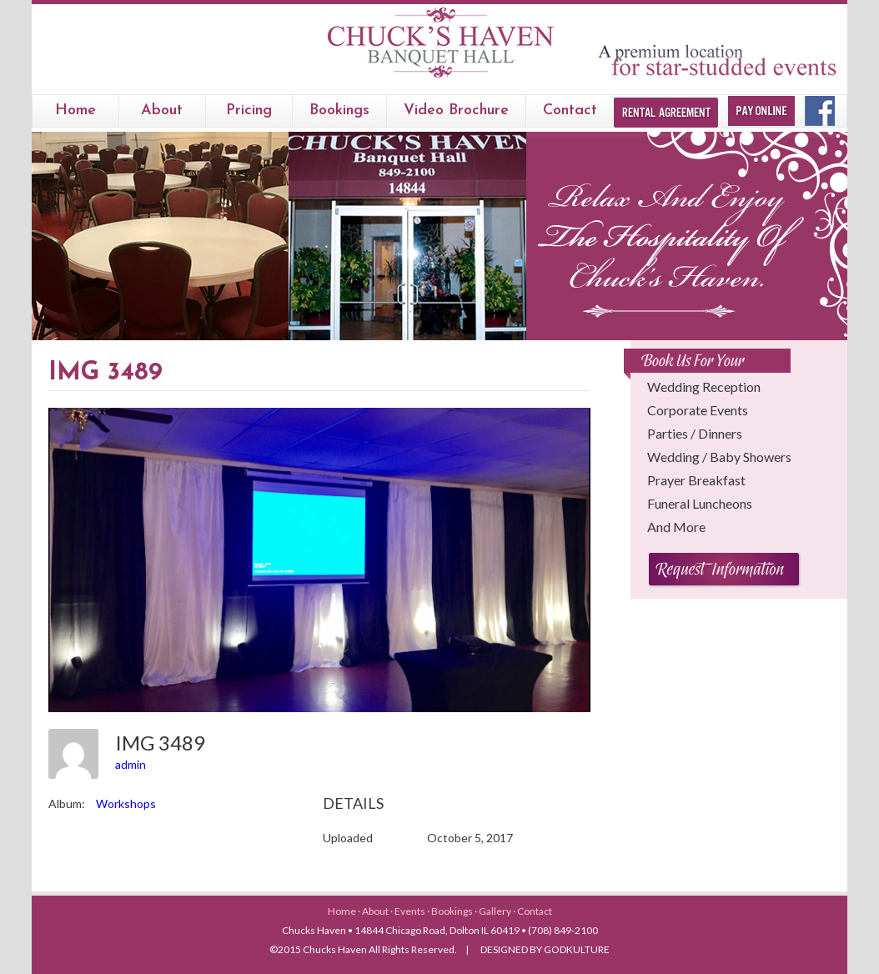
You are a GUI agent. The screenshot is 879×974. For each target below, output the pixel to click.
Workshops (126, 803)
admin (130, 764)
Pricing (249, 110)
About (162, 110)
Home (75, 110)
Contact (570, 110)
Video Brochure (456, 110)
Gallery (496, 911)
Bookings (453, 911)
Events (410, 911)
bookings (339, 110)
